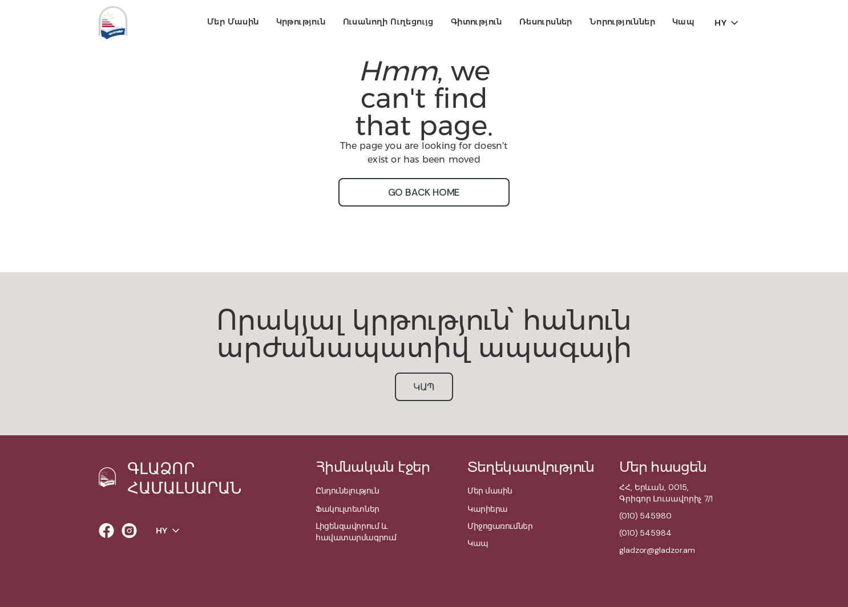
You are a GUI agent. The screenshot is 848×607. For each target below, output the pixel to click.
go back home (424, 192)
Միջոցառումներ (499, 526)
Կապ (683, 22)
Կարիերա (487, 509)
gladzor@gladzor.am (657, 550)
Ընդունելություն (347, 490)
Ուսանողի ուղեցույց (388, 22)
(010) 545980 (645, 516)
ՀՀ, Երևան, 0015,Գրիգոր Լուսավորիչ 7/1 (666, 493)
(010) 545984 (645, 533)
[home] (113, 22)
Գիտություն (476, 22)
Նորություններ (622, 22)
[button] (233, 22)
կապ (424, 387)
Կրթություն (301, 22)
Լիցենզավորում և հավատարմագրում (356, 532)
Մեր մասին (233, 22)
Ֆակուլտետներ (347, 509)
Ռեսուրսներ (545, 22)
